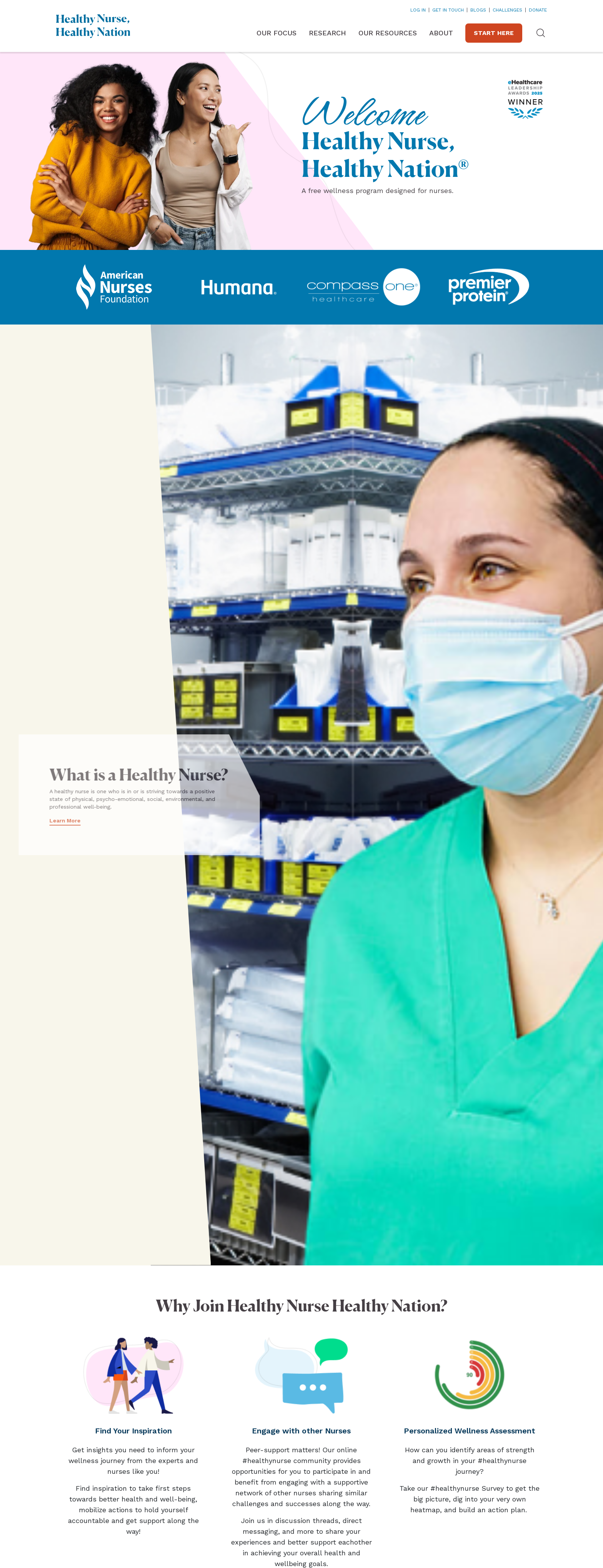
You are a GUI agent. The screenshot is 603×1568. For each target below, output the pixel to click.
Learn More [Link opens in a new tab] (41, 820)
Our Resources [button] (387, 33)
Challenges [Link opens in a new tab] (507, 10)
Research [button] (327, 33)
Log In (418, 10)
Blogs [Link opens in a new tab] (478, 10)
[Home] (93, 26)
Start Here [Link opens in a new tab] (494, 33)
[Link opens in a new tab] (114, 287)
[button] (541, 33)
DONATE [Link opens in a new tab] (538, 10)
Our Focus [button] (277, 33)
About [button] (441, 33)
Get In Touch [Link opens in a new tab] (448, 10)
